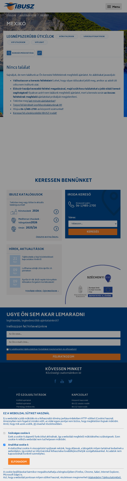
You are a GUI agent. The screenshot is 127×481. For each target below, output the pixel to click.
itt (35, 424)
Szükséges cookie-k (19, 433)
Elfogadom (19, 462)
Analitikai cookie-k (18, 445)
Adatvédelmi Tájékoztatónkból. (104, 478)
